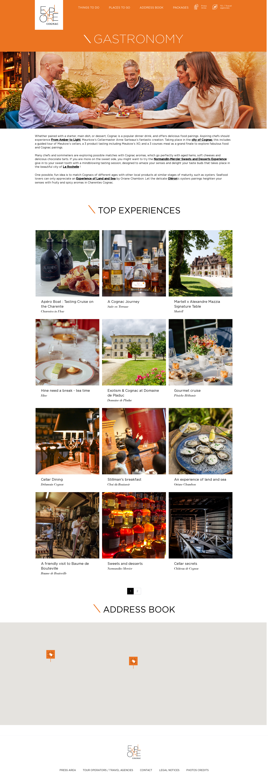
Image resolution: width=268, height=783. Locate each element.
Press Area (67, 770)
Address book (151, 7)
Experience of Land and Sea (96, 178)
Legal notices (169, 770)
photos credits (197, 770)
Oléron (172, 178)
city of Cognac (202, 140)
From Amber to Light (66, 140)
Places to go (119, 7)
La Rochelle (71, 167)
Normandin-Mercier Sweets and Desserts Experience (190, 159)
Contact (146, 770)
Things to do (88, 7)
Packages (181, 7)
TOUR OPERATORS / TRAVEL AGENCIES (108, 770)
